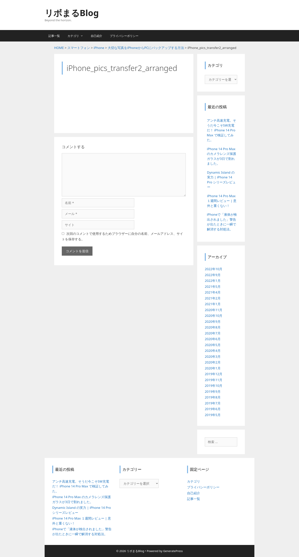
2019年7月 (213, 403)
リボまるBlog (72, 13)
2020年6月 (213, 339)
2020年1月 (213, 368)
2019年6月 (213, 409)
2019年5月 (213, 415)
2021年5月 (213, 286)
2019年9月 (213, 391)
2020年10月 (213, 315)
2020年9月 (213, 321)
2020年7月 (213, 333)
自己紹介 (96, 36)
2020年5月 (213, 345)
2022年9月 (213, 275)
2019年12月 (213, 374)
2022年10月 (213, 269)
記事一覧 (54, 36)
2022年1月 (213, 280)
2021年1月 (213, 304)
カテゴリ (77, 35)
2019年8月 (213, 397)
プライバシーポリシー (124, 36)
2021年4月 (213, 292)
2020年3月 (213, 356)
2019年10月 (213, 385)
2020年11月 (213, 310)
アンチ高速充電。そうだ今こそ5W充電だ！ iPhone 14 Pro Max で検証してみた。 (80, 486)
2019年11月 (213, 380)
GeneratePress (173, 551)
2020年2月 (213, 362)
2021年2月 (213, 298)
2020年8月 (213, 327)
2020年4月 (213, 350)
